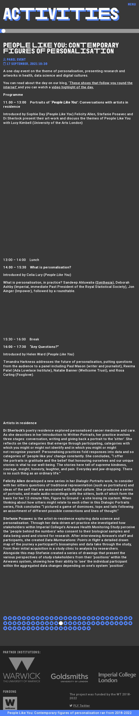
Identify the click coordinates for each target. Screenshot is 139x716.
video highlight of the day (72, 87)
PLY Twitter (81, 706)
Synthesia (104, 282)
